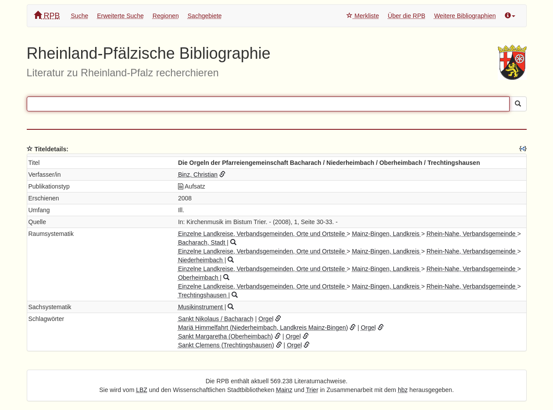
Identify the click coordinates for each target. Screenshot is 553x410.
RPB (47, 15)
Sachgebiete (205, 15)
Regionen (166, 15)
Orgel (265, 318)
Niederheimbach (201, 260)
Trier (312, 389)
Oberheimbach (199, 277)
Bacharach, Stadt (202, 242)
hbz (403, 389)
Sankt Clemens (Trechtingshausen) (226, 345)
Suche (80, 15)
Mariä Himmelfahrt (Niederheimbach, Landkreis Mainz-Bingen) (263, 327)
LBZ (141, 389)
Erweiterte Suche (120, 15)
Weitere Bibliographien (465, 15)
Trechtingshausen (203, 295)
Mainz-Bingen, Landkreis (386, 233)
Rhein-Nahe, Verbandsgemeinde (471, 233)
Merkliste (362, 15)
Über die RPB (406, 15)
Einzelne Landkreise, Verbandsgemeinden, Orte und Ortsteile (262, 233)
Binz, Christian (198, 174)
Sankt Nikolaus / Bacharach (215, 318)
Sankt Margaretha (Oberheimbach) (225, 336)
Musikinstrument (201, 306)
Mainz (284, 389)
